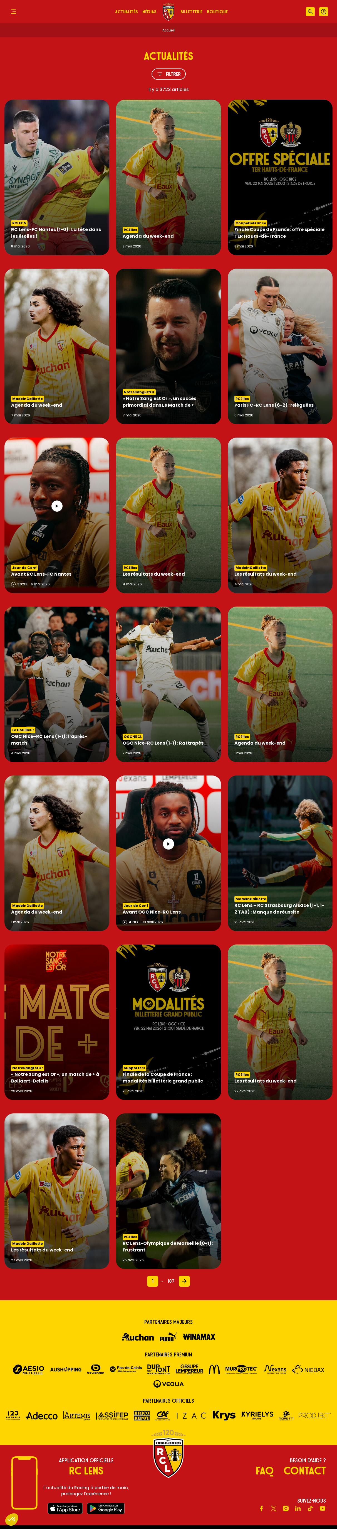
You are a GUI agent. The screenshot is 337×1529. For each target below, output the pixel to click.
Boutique (217, 11)
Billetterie (191, 11)
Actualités (126, 11)
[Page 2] (184, 1281)
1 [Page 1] (152, 1281)
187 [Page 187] (171, 1281)
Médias (149, 11)
